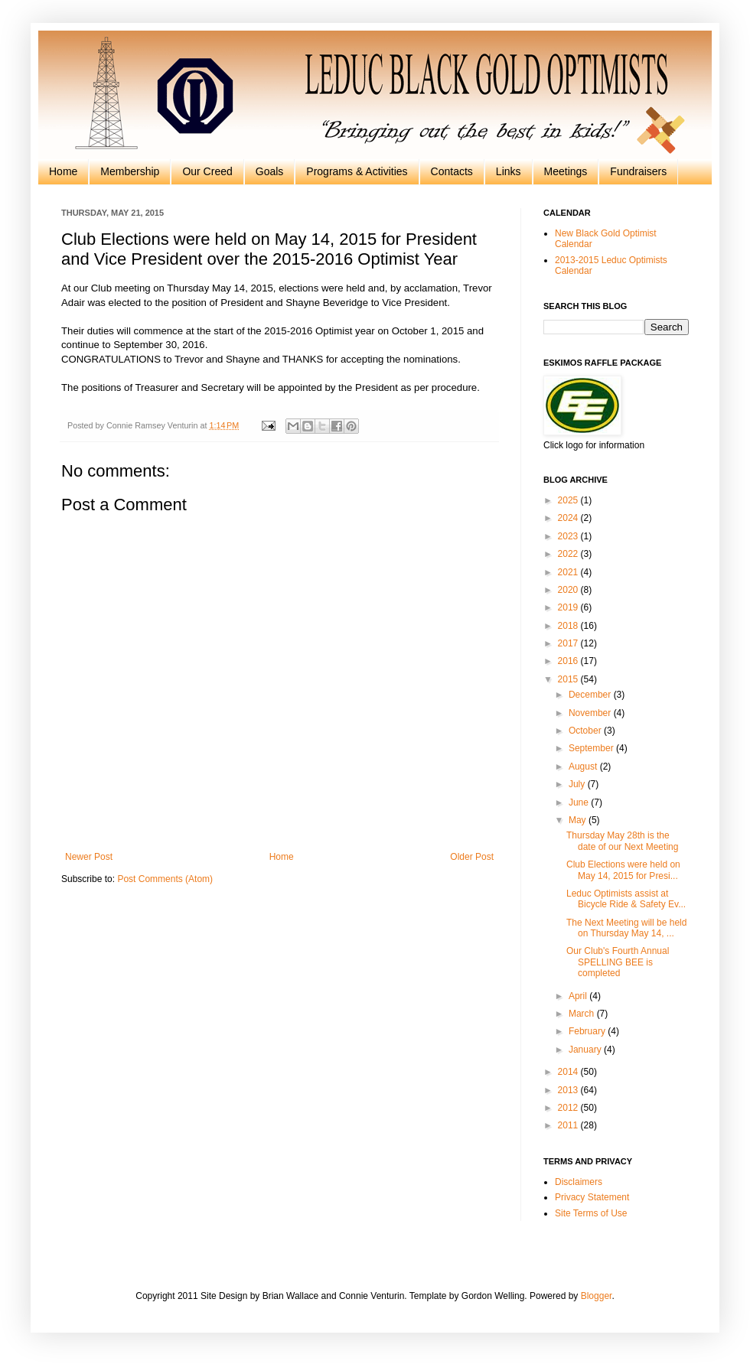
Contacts (452, 171)
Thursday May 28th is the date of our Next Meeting (622, 840)
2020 (569, 589)
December (591, 694)
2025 (569, 500)
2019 (569, 607)
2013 (569, 1090)
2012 (569, 1107)
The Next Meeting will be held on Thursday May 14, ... (626, 928)
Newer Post (88, 856)
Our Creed (207, 171)
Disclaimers (578, 1182)
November (591, 713)
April (579, 996)
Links (508, 171)
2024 (569, 518)
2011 (569, 1125)
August (584, 766)
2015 (569, 679)
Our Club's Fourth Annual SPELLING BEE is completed (617, 962)
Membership (129, 171)
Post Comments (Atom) (165, 879)
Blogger (596, 1296)
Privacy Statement (592, 1197)
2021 (569, 572)
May (579, 820)
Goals (270, 171)
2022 (569, 554)
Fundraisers (638, 171)
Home (63, 171)
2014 (569, 1071)
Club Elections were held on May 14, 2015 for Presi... (623, 870)
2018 (569, 625)
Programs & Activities (356, 171)
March (583, 1013)
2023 (569, 536)
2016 (569, 661)
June (580, 802)
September (592, 748)
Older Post (472, 856)
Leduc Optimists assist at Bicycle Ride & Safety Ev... (626, 899)
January (586, 1049)
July (578, 784)
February (588, 1031)
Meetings (566, 171)
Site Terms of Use (591, 1213)
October (586, 730)
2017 (569, 643)
